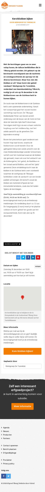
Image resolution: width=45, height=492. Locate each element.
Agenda (6, 427)
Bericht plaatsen (9, 449)
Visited (31, 483)
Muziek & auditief (11, 244)
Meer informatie (22, 406)
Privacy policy (8, 463)
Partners (6, 438)
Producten (7, 434)
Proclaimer (7, 460)
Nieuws (6, 431)
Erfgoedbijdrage (9, 453)
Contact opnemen (10, 445)
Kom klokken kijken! (22, 351)
